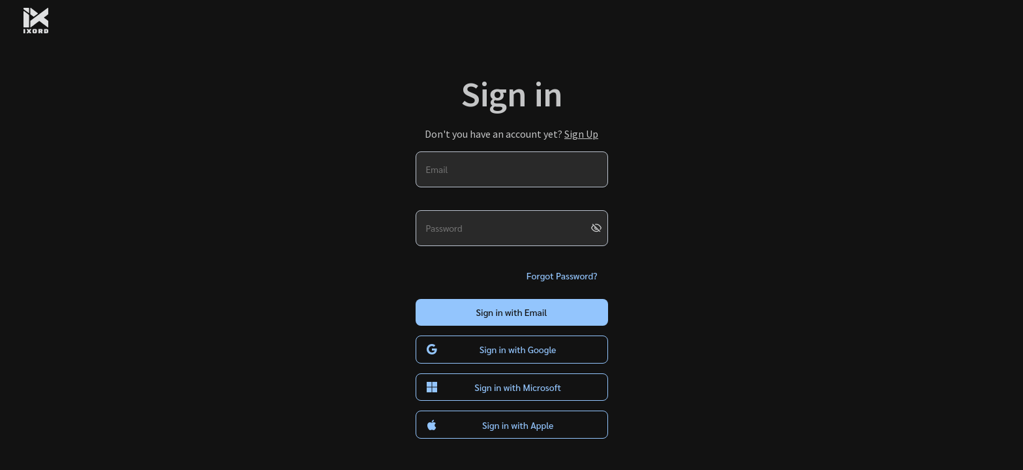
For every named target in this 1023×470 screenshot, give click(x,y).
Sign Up (581, 133)
